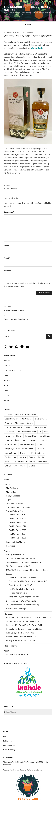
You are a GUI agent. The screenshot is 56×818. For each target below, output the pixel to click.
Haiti (46, 432)
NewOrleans (21, 449)
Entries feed (7, 741)
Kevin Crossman (26, 32)
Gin (40, 432)
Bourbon (8, 423)
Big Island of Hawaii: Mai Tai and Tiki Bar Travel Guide (28, 617)
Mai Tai (7, 365)
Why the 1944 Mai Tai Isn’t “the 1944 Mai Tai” (28, 581)
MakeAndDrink (11, 444)
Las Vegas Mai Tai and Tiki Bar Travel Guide (24, 625)
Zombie (32, 466)
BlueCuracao (26, 419)
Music (6, 375)
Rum (8, 185)
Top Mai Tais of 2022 (17, 526)
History (7, 360)
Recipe (6, 380)
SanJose (22, 457)
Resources (10, 546)
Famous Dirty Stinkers (18, 593)
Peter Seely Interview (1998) (20, 585)
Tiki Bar (7, 390)
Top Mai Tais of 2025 (17, 538)
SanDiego (39, 453)
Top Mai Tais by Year (14, 511)
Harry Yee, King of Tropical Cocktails (24, 597)
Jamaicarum (12, 188)
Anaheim (19, 414)
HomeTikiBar (44, 436)
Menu (28, 24)
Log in (5, 736)
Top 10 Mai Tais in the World (18, 507)
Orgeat (23, 453)
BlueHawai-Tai (41, 419)
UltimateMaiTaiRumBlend (37, 461)
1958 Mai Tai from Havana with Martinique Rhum (27, 570)
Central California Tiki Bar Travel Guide (22, 621)
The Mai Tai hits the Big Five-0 (21, 589)
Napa (39, 444)
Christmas (19, 423)
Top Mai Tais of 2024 (17, 534)
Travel (6, 395)
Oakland (40, 449)
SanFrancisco (10, 457)
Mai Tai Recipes (12, 488)
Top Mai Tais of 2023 (17, 530)
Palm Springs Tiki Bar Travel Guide (20, 633)
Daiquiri (28, 427)
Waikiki (23, 466)
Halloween (9, 436)
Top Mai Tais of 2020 (17, 518)
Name (7, 246)
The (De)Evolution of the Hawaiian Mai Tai (23, 562)
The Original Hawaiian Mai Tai (18, 566)
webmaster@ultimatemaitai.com (30, 770)
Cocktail (29, 423)
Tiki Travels (8, 614)
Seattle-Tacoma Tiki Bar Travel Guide (21, 637)
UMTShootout (11, 466)
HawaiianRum (30, 436)
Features (7, 551)
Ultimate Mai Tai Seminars (17, 654)
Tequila (41, 457)
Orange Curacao (13, 496)
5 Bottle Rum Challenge (16, 609)
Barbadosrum (31, 414)
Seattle (32, 457)
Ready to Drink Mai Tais (16, 542)
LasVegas (32, 440)
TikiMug (8, 461)
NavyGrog (9, 449)
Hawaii (19, 436)
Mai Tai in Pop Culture (13, 370)
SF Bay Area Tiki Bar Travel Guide (20, 640)
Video (6, 400)
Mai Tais (7, 484)
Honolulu (8, 440)
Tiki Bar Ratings (10, 646)
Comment (9, 212)
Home (6, 480)
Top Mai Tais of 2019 (17, 515)
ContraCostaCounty (13, 427)
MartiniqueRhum (27, 444)
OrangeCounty (11, 453)
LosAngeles (44, 440)
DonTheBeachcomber (26, 432)
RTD (31, 453)
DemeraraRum (40, 427)
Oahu (31, 449)
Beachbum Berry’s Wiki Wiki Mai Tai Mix (23, 601)
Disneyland (9, 432)
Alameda (8, 414)
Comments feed (9, 745)
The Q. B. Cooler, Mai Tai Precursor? (24, 577)
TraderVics (19, 461)
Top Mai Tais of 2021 (17, 522)
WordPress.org (9, 750)
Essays (9, 574)
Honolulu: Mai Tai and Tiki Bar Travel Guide (24, 629)
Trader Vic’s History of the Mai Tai (20, 559)
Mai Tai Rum (11, 492)
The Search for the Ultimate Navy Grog (22, 605)
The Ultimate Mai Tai (14, 503)
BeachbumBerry (12, 419)
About (6, 651)
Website (7, 271)
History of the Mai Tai (15, 555)
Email (7, 258)
